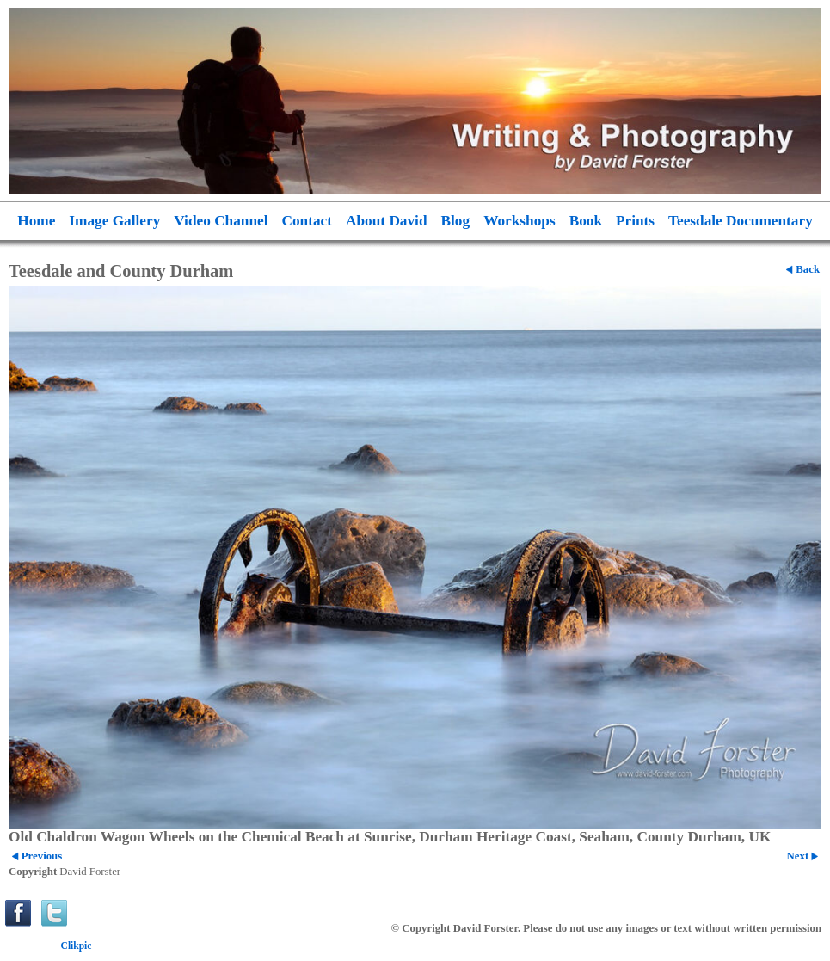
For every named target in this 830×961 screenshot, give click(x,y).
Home (36, 221)
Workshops (519, 221)
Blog (455, 221)
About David (386, 221)
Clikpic (76, 945)
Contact (307, 221)
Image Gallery (114, 221)
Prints (635, 221)
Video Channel (220, 221)
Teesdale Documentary (740, 221)
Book (585, 221)
